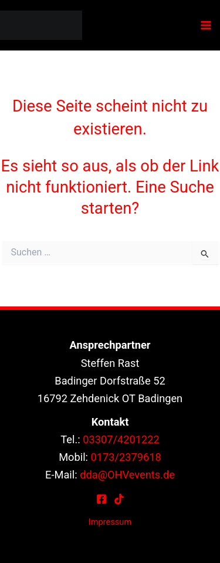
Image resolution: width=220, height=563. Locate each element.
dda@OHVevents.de (127, 474)
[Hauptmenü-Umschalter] (206, 25)
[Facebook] (101, 499)
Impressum (110, 522)
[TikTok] (119, 499)
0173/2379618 (126, 457)
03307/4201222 (121, 439)
